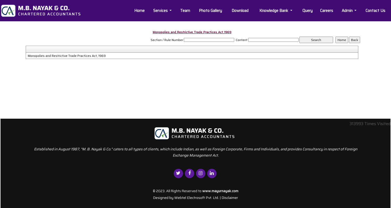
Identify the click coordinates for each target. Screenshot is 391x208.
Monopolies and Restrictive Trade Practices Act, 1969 (67, 56)
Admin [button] (348, 11)
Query (307, 11)
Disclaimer (229, 197)
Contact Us (375, 11)
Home (139, 11)
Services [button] (161, 11)
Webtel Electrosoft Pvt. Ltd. (196, 197)
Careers (326, 11)
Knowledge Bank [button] (274, 11)
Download (240, 11)
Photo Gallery (210, 11)
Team (185, 11)
